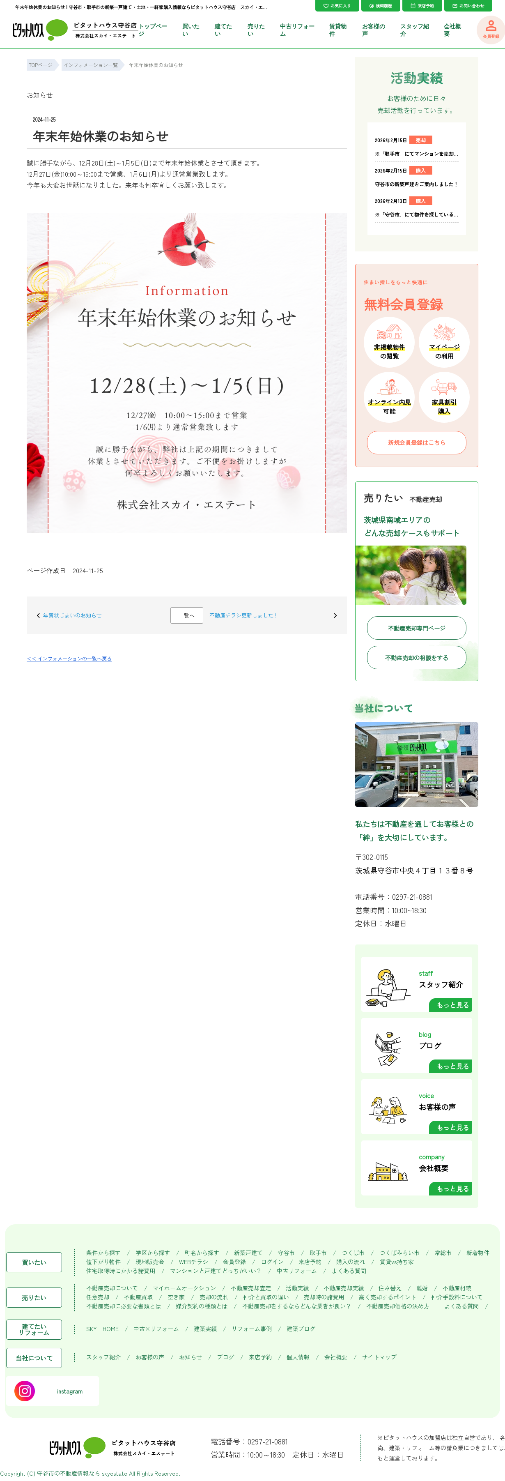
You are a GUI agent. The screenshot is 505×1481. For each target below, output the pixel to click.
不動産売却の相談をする (416, 658)
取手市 (318, 1253)
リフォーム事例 (252, 1329)
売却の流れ (214, 1297)
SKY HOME (102, 1329)
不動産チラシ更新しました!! (242, 615)
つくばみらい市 (399, 1253)
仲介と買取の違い (266, 1297)
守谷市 (286, 1253)
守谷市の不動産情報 (63, 1473)
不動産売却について (112, 1288)
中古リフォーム (297, 1271)
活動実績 (297, 1288)
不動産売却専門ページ (416, 628)
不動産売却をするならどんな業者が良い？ (296, 1306)
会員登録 (234, 1262)
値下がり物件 (103, 1262)
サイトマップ (379, 1357)
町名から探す (202, 1253)
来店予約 (309, 1262)
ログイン (272, 1262)
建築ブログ (301, 1329)
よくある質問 (349, 1271)
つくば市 (353, 1253)
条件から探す (103, 1253)
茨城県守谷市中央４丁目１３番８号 (414, 870)
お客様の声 (149, 1357)
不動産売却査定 (251, 1288)
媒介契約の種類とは (201, 1306)
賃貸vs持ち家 (397, 1262)
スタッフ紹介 (103, 1357)
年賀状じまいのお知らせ (72, 615)
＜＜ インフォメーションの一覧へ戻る (69, 658)
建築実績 (205, 1329)
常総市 (443, 1253)
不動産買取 (138, 1297)
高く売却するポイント (387, 1297)
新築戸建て (248, 1253)
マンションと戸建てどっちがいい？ (216, 1271)
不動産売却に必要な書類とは (123, 1306)
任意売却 (97, 1297)
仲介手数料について (457, 1297)
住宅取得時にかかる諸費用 (120, 1271)
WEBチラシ (193, 1262)
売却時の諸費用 (324, 1297)
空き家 (176, 1297)
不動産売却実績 (344, 1288)
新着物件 (477, 1253)
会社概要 (335, 1357)
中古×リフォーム (156, 1329)
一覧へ (187, 616)
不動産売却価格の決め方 (397, 1306)
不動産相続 (457, 1288)
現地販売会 (149, 1262)
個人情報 (298, 1357)
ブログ (225, 1357)
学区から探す (152, 1253)
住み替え (390, 1288)
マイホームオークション (184, 1288)
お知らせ (40, 95)
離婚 (422, 1288)
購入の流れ (350, 1262)
